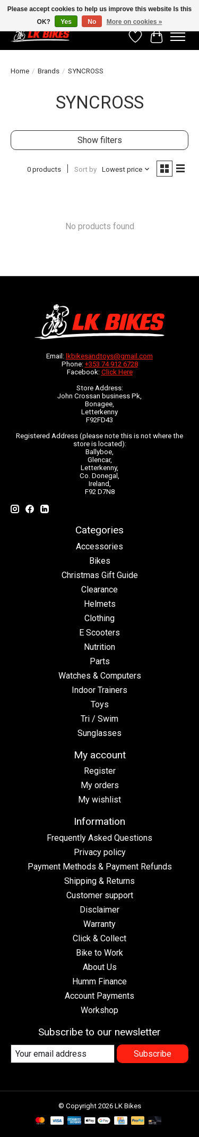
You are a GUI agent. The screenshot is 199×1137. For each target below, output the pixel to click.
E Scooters (99, 633)
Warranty (99, 924)
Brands (48, 71)
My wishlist (99, 800)
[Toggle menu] (177, 36)
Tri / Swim (99, 719)
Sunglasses (99, 733)
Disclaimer (99, 910)
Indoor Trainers (99, 690)
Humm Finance (99, 981)
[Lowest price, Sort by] (126, 169)
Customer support (99, 895)
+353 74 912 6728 (111, 364)
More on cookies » (134, 22)
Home (20, 71)
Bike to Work (99, 953)
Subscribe (152, 1054)
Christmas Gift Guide (100, 575)
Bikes (99, 561)
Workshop (99, 1010)
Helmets (100, 604)
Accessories (99, 546)
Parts (100, 661)
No (92, 22)
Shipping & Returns (99, 881)
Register (100, 771)
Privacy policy (100, 852)
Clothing (99, 618)
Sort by (85, 169)
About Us (100, 967)
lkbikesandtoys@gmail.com (109, 356)
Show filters (99, 140)
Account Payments (99, 996)
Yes (66, 22)
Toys (100, 704)
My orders (100, 785)
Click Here (117, 372)
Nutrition (99, 647)
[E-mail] (63, 1053)
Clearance (99, 589)
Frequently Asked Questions (99, 838)
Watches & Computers (99, 676)
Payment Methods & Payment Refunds (100, 867)
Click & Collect (99, 938)
